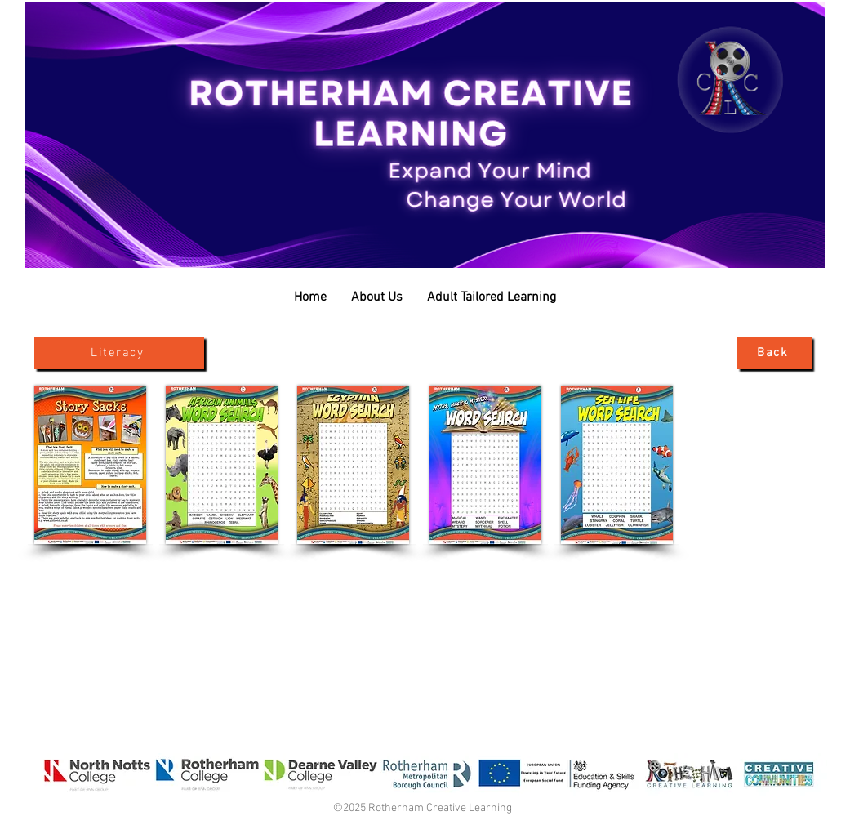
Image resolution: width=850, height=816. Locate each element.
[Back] (774, 353)
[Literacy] (119, 353)
